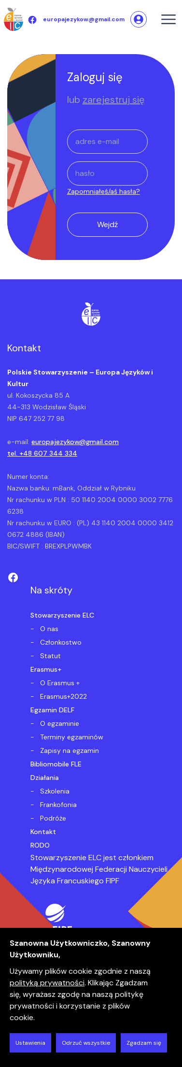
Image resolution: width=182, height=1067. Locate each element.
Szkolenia (54, 791)
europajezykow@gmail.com (75, 441)
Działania (44, 777)
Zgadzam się (143, 1043)
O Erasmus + (59, 682)
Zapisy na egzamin (68, 750)
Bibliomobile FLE (56, 764)
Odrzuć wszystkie (86, 1043)
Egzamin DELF (52, 710)
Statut (49, 655)
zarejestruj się (113, 99)
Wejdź (107, 224)
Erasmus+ (45, 669)
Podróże (52, 818)
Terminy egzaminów (70, 737)
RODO (40, 845)
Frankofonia (57, 804)
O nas (48, 628)
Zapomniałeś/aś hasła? (103, 191)
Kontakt (43, 831)
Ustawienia (30, 1043)
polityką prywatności (47, 983)
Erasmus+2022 (62, 696)
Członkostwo (60, 642)
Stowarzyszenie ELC (62, 615)
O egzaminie (58, 723)
